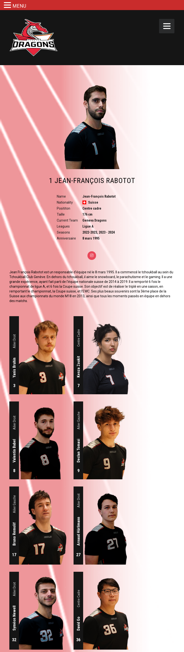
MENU (19, 6)
